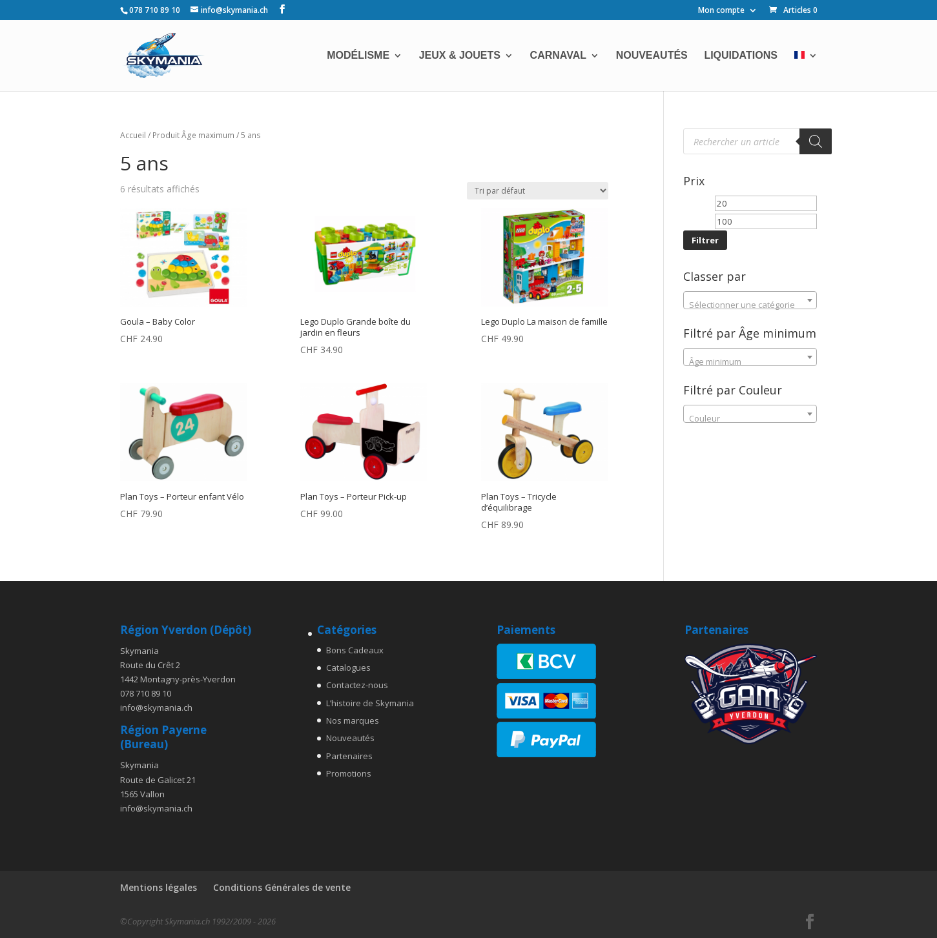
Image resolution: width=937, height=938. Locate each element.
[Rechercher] (815, 141)
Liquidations (740, 56)
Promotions (348, 773)
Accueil (133, 135)
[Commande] (537, 190)
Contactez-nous (357, 685)
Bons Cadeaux (355, 650)
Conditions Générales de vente (282, 887)
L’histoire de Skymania (370, 703)
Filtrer (705, 240)
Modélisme (358, 56)
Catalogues (348, 667)
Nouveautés (652, 56)
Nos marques (352, 720)
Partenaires (349, 756)
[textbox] (750, 305)
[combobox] (750, 300)
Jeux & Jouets (459, 56)
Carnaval (558, 56)
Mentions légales (158, 887)
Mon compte (721, 10)
